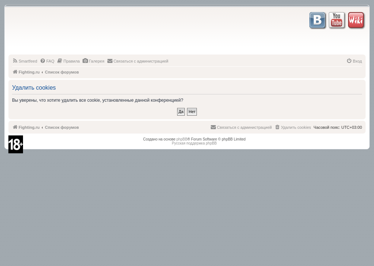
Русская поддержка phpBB (194, 143)
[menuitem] (24, 61)
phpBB (181, 139)
